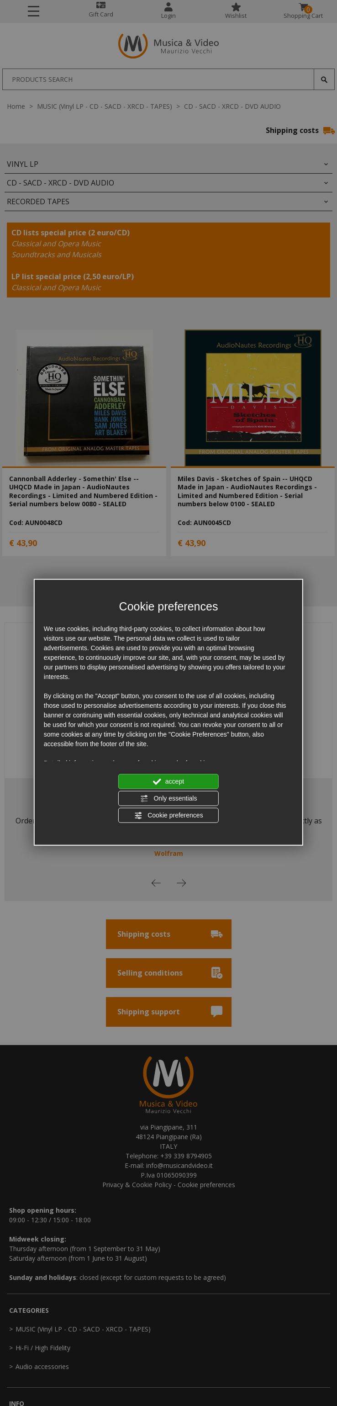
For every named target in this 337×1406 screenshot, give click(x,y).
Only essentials (168, 799)
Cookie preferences (168, 816)
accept (168, 782)
